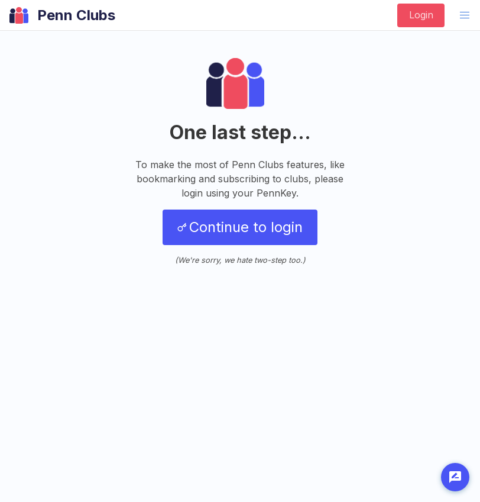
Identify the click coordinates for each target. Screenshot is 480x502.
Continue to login (240, 227)
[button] (464, 15)
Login (421, 15)
